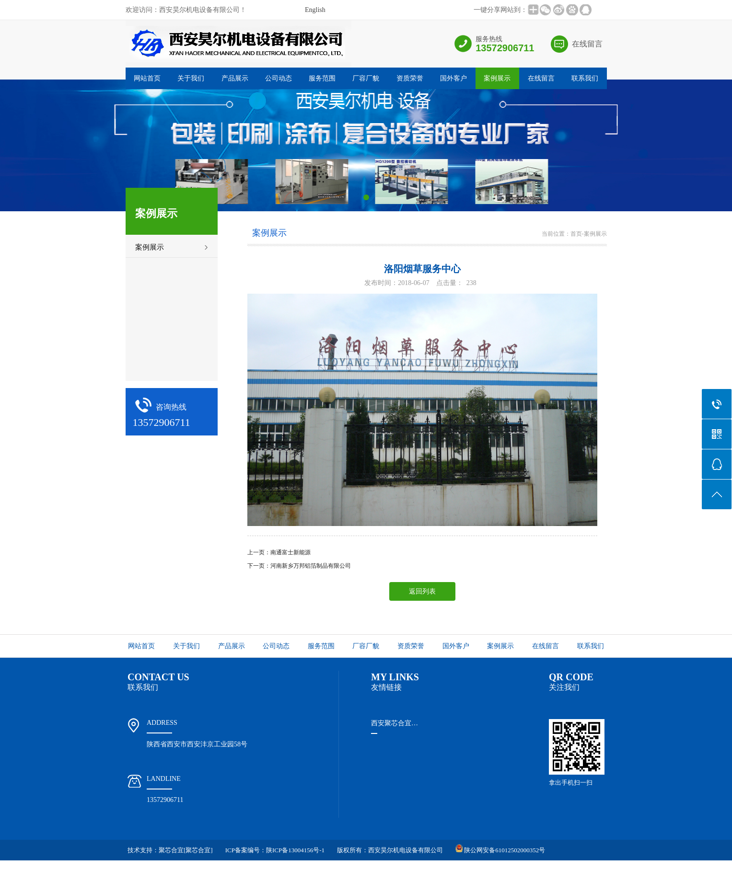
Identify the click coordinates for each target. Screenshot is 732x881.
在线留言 (587, 44)
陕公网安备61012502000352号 (504, 850)
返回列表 (422, 591)
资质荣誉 (409, 78)
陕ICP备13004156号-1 (295, 850)
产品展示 (234, 78)
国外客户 (453, 78)
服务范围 (322, 78)
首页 (576, 233)
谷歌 (592, 870)
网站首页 (147, 78)
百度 (575, 870)
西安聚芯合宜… (394, 723)
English (315, 9)
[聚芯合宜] (198, 850)
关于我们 (190, 78)
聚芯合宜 (171, 850)
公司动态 (278, 78)
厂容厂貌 (365, 78)
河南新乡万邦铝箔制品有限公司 (310, 565)
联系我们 (584, 78)
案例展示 (497, 78)
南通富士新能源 (290, 552)
